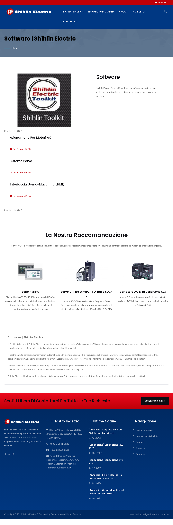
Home (15, 48)
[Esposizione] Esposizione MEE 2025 (106, 446)
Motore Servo (94, 376)
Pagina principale (73, 11)
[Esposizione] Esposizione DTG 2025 (106, 461)
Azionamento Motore (76, 376)
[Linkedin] (13, 453)
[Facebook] (5, 453)
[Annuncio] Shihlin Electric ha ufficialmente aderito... (105, 476)
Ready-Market (161, 514)
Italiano (162, 2)
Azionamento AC (57, 376)
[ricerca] (165, 11)
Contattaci (70, 21)
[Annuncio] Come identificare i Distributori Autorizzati (106, 492)
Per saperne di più (20, 149)
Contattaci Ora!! (155, 401)
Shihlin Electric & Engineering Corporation (42, 514)
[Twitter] (9, 453)
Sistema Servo (21, 161)
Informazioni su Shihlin (101, 11)
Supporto (138, 11)
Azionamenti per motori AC (30, 138)
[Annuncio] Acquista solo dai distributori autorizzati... (105, 431)
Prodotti (124, 11)
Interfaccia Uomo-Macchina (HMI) (37, 184)
